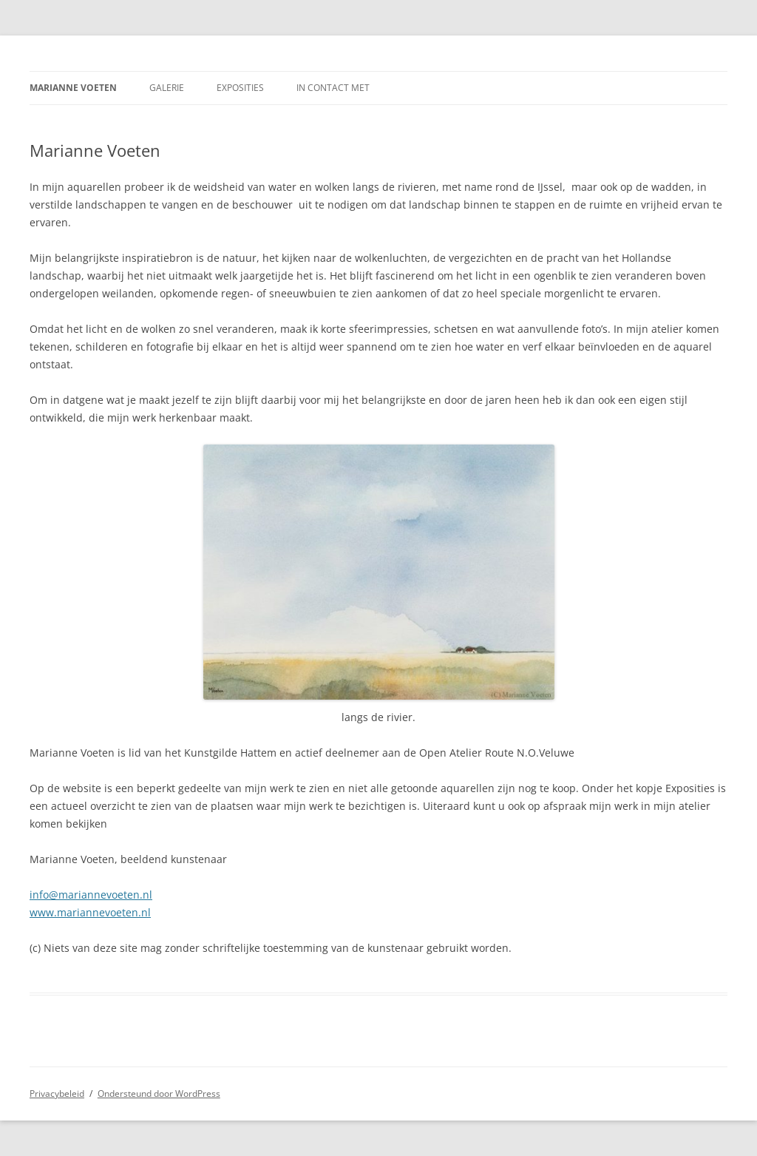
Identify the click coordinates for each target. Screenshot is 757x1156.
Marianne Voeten (73, 87)
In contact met (333, 87)
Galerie (166, 87)
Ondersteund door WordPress (159, 1093)
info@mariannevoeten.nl (91, 895)
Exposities (240, 87)
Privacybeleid (57, 1093)
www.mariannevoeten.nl (90, 912)
